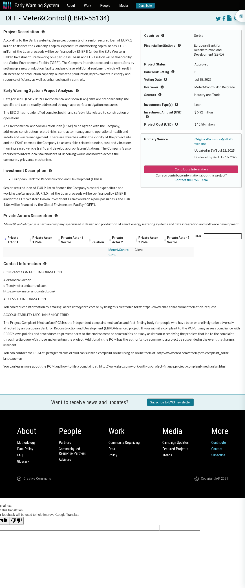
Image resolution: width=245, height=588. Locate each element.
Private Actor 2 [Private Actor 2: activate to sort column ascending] (117, 240)
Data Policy (25, 449)
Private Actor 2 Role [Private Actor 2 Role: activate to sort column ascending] (148, 240)
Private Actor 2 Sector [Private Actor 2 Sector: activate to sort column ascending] (178, 240)
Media (123, 5)
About (71, 5)
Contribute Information (191, 169)
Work (87, 5)
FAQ (20, 455)
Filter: (218, 236)
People (105, 5)
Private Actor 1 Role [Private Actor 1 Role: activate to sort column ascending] (42, 240)
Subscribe (218, 455)
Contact (216, 449)
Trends (167, 455)
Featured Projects (175, 449)
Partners (65, 442)
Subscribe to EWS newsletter (170, 402)
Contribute (145, 5)
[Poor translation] (16, 521)
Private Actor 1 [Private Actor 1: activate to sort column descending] (12, 240)
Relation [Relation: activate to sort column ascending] (98, 242)
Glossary (23, 461)
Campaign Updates (175, 442)
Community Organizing (124, 442)
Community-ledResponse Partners (72, 451)
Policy (112, 455)
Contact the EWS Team (191, 180)
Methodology (26, 442)
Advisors (65, 459)
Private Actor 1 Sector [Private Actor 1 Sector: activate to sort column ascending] (72, 240)
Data (111, 449)
